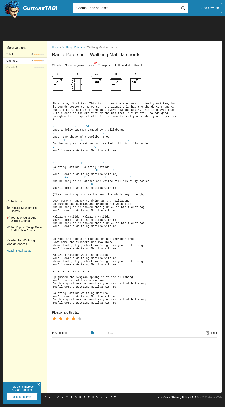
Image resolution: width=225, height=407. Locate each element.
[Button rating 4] (73, 323)
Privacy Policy (180, 402)
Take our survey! (22, 396)
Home (55, 47)
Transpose (104, 65)
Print (211, 337)
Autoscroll (61, 337)
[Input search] (130, 8)
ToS (194, 402)
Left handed (122, 65)
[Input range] (88, 337)
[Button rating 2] (60, 323)
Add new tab (207, 8)
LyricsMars (163, 402)
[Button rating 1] (54, 323)
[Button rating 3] (67, 323)
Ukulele (138, 65)
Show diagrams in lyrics (80, 64)
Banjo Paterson (75, 47)
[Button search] (183, 8)
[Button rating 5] (80, 323)
